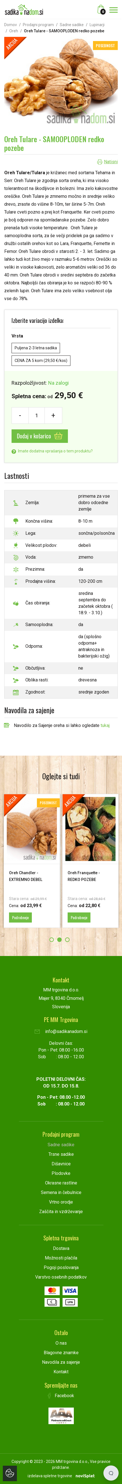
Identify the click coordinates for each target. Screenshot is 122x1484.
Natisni (111, 161)
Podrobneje (20, 917)
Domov (10, 24)
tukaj (105, 725)
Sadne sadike (72, 24)
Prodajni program (38, 24)
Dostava (61, 1248)
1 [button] (51, 939)
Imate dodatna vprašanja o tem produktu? (52, 451)
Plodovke (61, 1173)
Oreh (13, 31)
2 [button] (59, 939)
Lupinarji (97, 24)
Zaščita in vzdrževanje (61, 1211)
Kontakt (61, 1371)
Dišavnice (61, 1163)
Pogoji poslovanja (61, 1267)
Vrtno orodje (61, 1202)
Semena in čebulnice (61, 1192)
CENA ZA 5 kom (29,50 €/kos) (41, 360)
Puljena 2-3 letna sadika (36, 348)
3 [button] (67, 939)
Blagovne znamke (61, 1352)
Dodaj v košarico (40, 436)
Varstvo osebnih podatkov (61, 1277)
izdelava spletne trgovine (50, 1476)
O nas (61, 1343)
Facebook (61, 1395)
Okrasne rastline (61, 1183)
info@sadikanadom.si (61, 1031)
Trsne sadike (61, 1154)
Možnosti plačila (61, 1258)
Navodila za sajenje (61, 1362)
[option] (32, 861)
